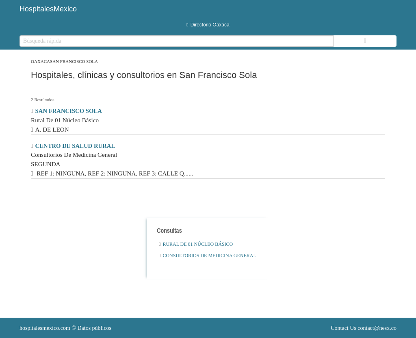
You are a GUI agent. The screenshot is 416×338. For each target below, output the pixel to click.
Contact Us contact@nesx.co (363, 328)
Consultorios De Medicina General (207, 255)
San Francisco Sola (74, 61)
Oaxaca (40, 61)
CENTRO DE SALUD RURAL (75, 146)
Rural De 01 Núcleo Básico (196, 244)
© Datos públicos (65, 328)
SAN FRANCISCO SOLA (68, 111)
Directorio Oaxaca (207, 25)
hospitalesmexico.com (45, 328)
